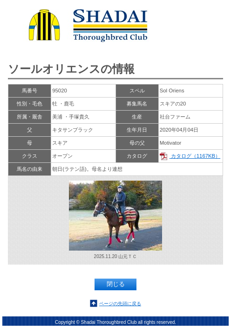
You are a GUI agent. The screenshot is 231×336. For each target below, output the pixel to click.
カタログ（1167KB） (190, 156)
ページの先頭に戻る (120, 303)
